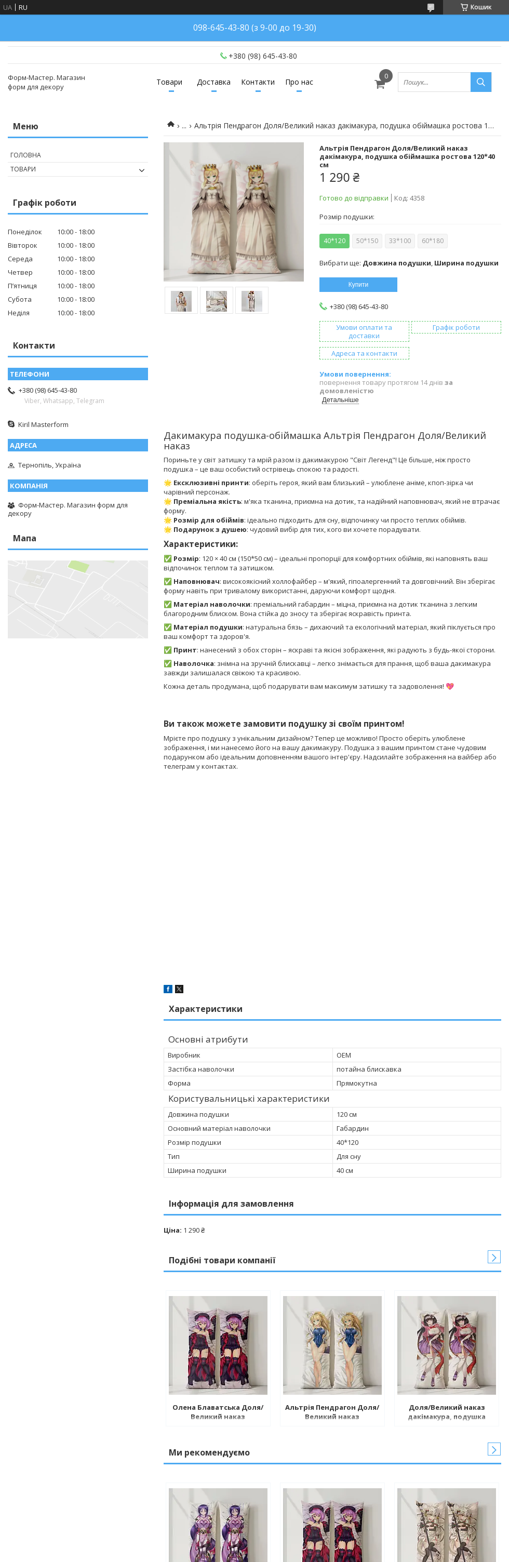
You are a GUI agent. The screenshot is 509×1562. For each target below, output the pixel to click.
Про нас (299, 82)
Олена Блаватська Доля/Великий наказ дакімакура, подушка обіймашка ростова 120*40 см (218, 1413)
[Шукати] (481, 82)
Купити (358, 284)
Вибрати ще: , (409, 263)
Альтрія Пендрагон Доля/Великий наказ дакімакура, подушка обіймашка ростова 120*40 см (332, 1413)
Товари (169, 82)
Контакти (258, 82)
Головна (25, 155)
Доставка (214, 82)
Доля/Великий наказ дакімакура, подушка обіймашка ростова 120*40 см (447, 1413)
